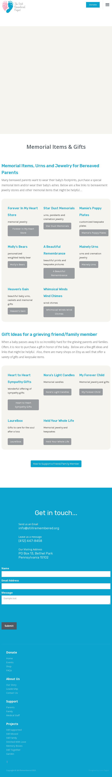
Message (7, 592)
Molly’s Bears (17, 264)
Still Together (13, 749)
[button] (107, 4)
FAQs (9, 670)
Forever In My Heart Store (23, 230)
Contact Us (12, 692)
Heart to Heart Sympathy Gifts (23, 404)
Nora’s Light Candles (57, 392)
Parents (10, 707)
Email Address (10, 580)
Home (9, 658)
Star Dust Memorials (57, 226)
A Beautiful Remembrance (59, 273)
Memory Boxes (14, 745)
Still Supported (14, 729)
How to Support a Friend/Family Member (56, 463)
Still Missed (12, 733)
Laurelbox (15, 441)
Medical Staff (13, 715)
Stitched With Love (16, 741)
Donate (93, 4)
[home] (13, 7)
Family (9, 711)
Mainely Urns (89, 264)
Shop (8, 666)
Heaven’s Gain (17, 311)
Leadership (12, 688)
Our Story (11, 684)
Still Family (11, 737)
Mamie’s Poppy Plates (94, 232)
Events (10, 662)
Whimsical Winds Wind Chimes (59, 311)
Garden (10, 753)
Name (5, 568)
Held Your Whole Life (57, 441)
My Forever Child (91, 392)
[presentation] (25, 612)
